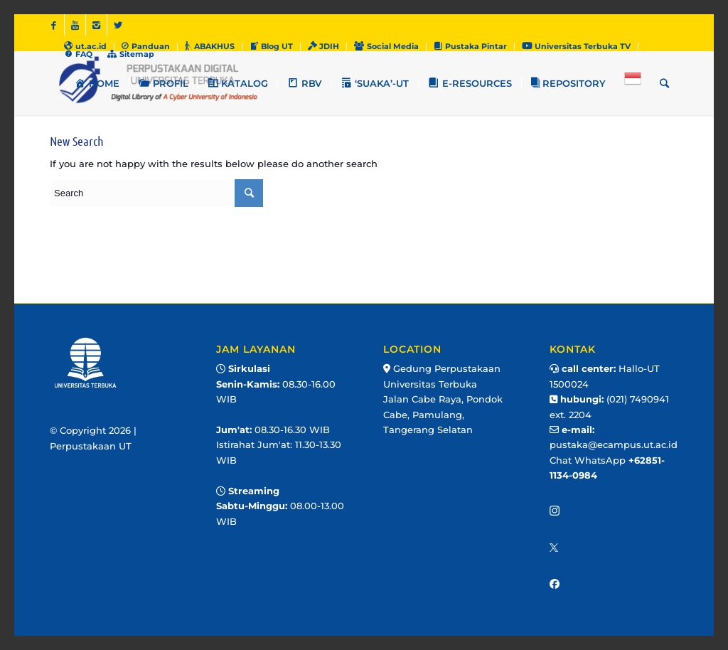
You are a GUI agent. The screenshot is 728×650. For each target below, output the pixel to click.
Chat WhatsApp (589, 460)
